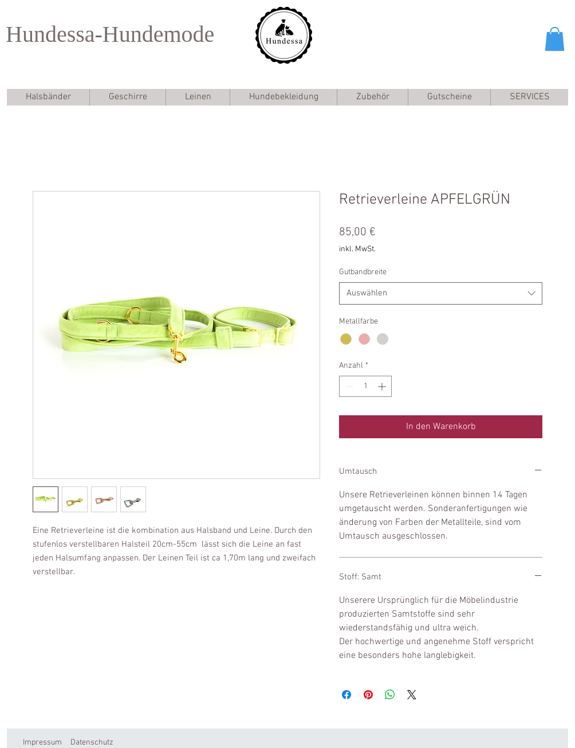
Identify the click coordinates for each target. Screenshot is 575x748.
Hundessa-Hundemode (110, 34)
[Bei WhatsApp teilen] (390, 695)
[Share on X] (412, 695)
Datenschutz (91, 742)
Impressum (42, 742)
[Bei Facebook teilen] (346, 695)
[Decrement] (348, 386)
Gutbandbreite (363, 272)
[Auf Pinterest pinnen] (368, 695)
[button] (555, 39)
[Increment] (383, 386)
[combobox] (440, 293)
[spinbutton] (365, 386)
